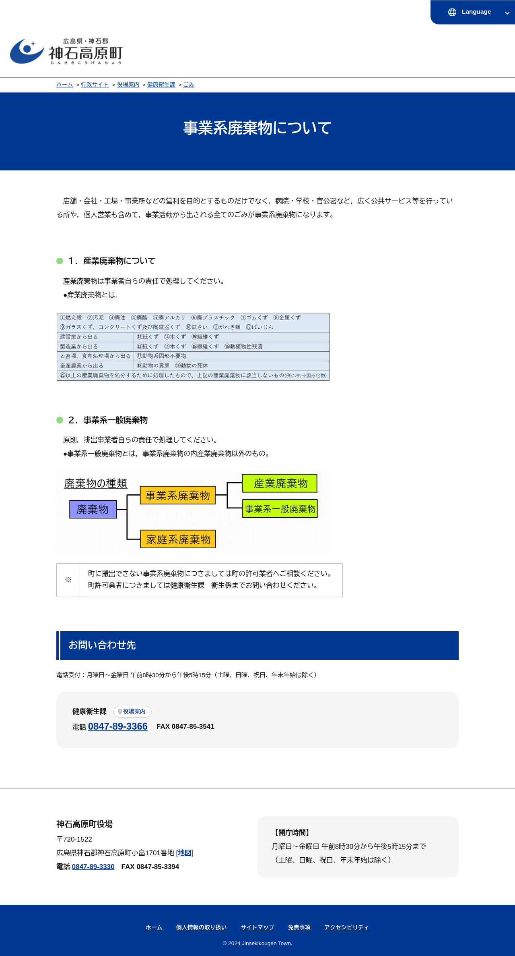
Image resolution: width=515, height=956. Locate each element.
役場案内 (128, 85)
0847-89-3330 (93, 867)
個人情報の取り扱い (201, 928)
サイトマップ (257, 928)
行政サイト (95, 85)
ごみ (188, 85)
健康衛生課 (161, 85)
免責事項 (299, 928)
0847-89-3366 (118, 726)
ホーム (64, 85)
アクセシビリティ (346, 928)
